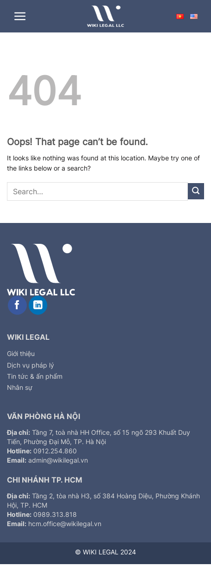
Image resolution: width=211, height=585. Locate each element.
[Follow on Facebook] (17, 305)
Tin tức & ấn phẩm (34, 376)
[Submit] (196, 191)
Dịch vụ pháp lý (30, 365)
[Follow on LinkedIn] (38, 305)
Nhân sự (19, 387)
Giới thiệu (21, 353)
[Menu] (20, 16)
